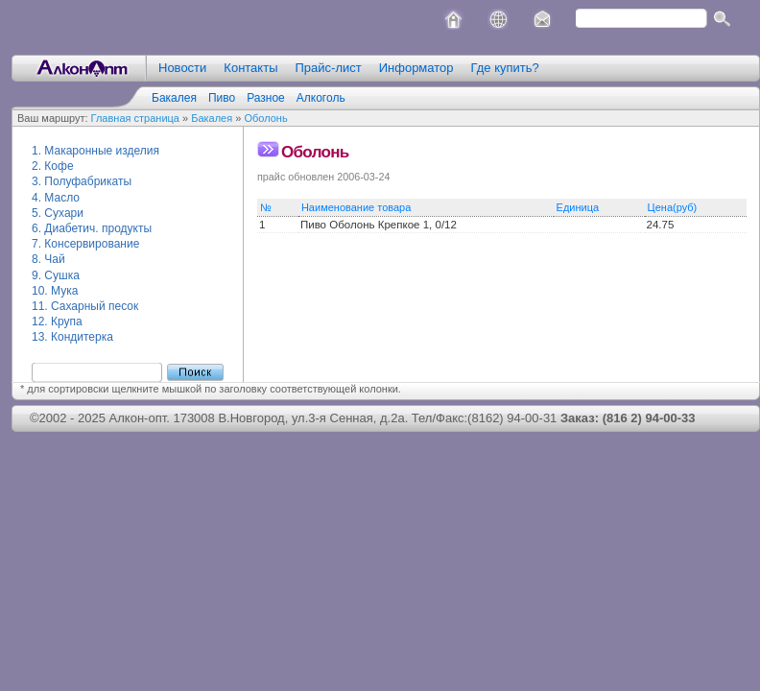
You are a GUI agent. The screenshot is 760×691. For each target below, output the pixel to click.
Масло (62, 197)
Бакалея (174, 98)
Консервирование (91, 243)
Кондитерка (82, 337)
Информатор (416, 67)
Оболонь (265, 118)
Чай (54, 259)
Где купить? (505, 67)
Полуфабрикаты (87, 181)
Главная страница (135, 118)
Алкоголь (321, 98)
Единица (582, 207)
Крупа (67, 321)
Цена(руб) (677, 207)
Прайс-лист (328, 67)
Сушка (61, 275)
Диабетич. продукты (98, 228)
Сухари (63, 213)
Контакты (250, 67)
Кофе (58, 166)
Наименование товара (360, 207)
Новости (182, 67)
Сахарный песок (94, 306)
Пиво (221, 98)
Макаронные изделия (101, 150)
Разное (266, 98)
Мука (64, 291)
